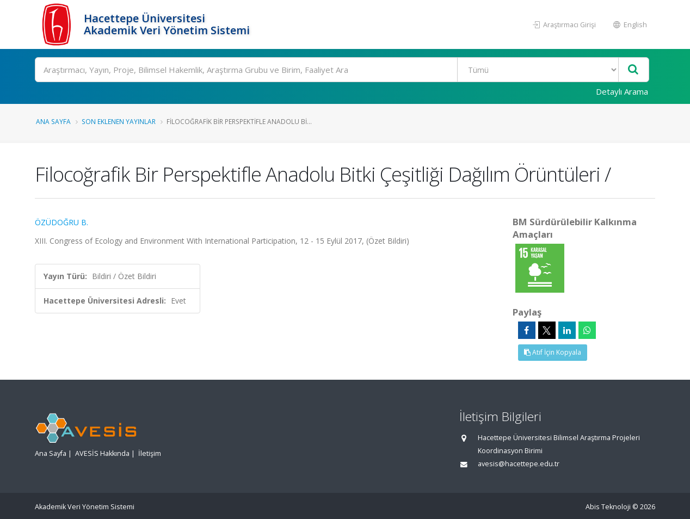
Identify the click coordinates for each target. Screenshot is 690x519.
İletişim (149, 453)
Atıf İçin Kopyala (552, 352)
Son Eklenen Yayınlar (119, 121)
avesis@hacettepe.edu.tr (518, 463)
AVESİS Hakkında (102, 453)
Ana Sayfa (53, 121)
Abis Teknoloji (608, 506)
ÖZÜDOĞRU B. (61, 222)
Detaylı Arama (622, 91)
